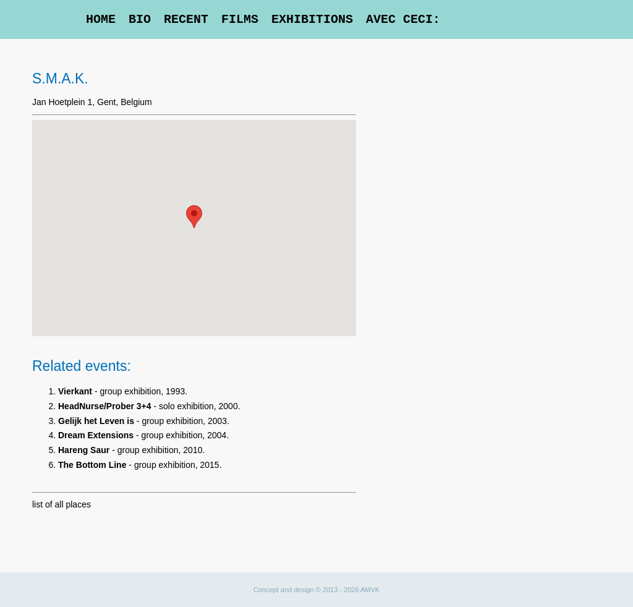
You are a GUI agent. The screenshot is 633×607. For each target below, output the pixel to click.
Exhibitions (312, 19)
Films (239, 19)
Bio (140, 19)
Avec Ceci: (403, 19)
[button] (194, 216)
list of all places (61, 504)
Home (101, 19)
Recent (186, 19)
